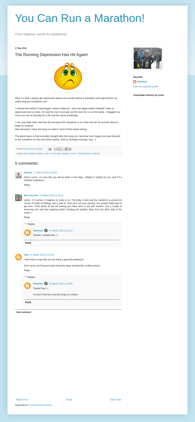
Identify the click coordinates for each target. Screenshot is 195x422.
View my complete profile (145, 86)
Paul (26, 255)
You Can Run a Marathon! (80, 18)
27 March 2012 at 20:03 (45, 172)
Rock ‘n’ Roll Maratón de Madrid (85, 153)
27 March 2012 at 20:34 (51, 195)
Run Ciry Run (31, 195)
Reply (27, 185)
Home (69, 399)
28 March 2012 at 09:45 (61, 283)
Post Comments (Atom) (40, 405)
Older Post (115, 399)
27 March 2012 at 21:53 (42, 255)
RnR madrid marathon (34, 153)
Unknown (38, 230)
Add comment (23, 312)
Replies (31, 224)
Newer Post (22, 399)
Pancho (28, 172)
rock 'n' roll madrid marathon (57, 153)
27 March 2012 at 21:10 (61, 230)
